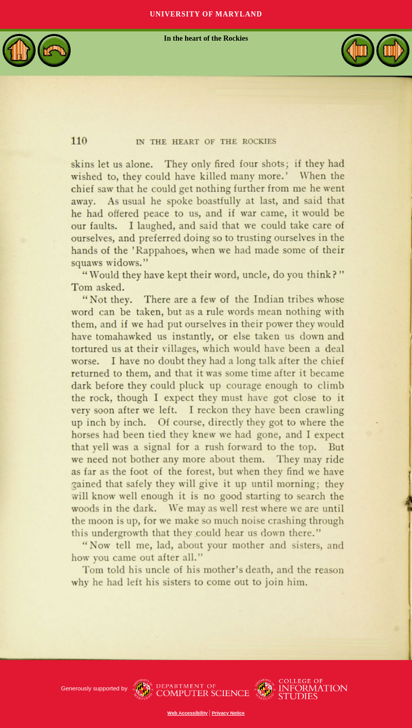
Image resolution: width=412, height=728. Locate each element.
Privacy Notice (228, 713)
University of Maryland (206, 14)
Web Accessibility (188, 713)
